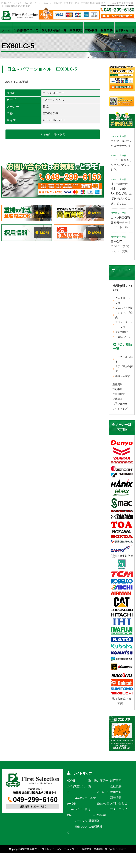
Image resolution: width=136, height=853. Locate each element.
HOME (71, 780)
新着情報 (115, 797)
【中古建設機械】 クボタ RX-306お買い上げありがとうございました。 (121, 193)
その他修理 (121, 331)
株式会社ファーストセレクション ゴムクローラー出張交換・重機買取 (64, 849)
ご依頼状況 (118, 394)
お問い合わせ (125, 30)
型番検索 (101, 815)
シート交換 (81, 820)
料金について (122, 336)
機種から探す (122, 376)
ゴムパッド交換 (124, 307)
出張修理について (26, 30)
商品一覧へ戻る (52, 134)
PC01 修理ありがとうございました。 (121, 165)
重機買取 (76, 30)
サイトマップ (119, 408)
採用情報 (115, 791)
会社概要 (106, 30)
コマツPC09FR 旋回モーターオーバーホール (122, 222)
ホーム (6, 30)
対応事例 (91, 30)
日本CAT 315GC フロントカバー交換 (121, 246)
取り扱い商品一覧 (54, 30)
